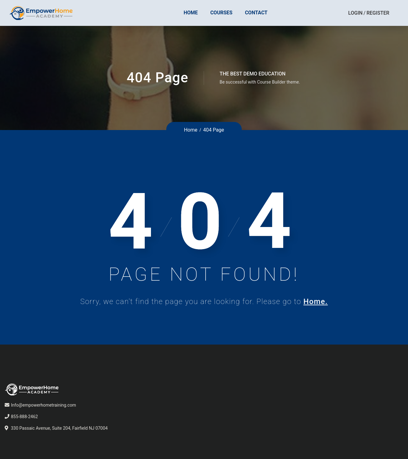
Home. (316, 301)
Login (355, 13)
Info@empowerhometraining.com (43, 405)
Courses (221, 13)
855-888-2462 (24, 416)
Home (191, 13)
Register (378, 13)
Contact (256, 13)
